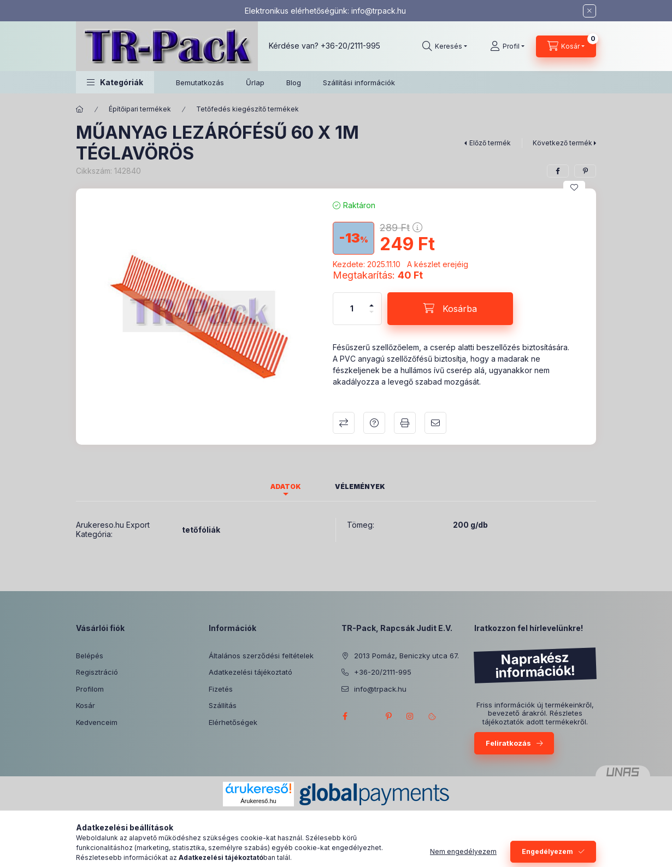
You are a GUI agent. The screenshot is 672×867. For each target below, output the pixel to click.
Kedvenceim (96, 722)
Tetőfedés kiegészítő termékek (247, 109)
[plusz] (371, 301)
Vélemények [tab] (360, 486)
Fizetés (221, 689)
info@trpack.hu (378, 10)
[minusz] (371, 317)
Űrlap (255, 82)
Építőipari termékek (140, 109)
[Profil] (507, 46)
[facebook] (558, 171)
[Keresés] (445, 46)
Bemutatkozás (200, 82)
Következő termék (562, 143)
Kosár (85, 705)
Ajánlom (435, 423)
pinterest (388, 716)
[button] (115, 82)
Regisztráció (97, 672)
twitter (367, 716)
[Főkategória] (80, 109)
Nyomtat (405, 423)
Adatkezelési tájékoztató (250, 672)
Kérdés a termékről (374, 423)
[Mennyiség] (351, 309)
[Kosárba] (450, 308)
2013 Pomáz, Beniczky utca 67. (406, 655)
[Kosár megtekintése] (566, 46)
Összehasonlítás (344, 423)
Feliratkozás (508, 743)
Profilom (90, 689)
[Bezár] (589, 10)
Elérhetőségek (233, 722)
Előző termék (490, 143)
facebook (345, 716)
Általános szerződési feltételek (261, 655)
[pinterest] (585, 171)
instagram (410, 716)
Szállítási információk (359, 82)
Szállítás (223, 705)
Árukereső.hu (258, 801)
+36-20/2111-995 (350, 45)
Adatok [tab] (285, 486)
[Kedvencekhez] (574, 187)
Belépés (89, 655)
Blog (293, 82)
